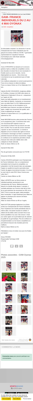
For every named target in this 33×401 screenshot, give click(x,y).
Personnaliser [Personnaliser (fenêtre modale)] (27, 398)
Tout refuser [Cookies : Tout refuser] (16, 398)
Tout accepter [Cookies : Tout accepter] (6, 398)
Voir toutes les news (8, 340)
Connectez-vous (7, 356)
